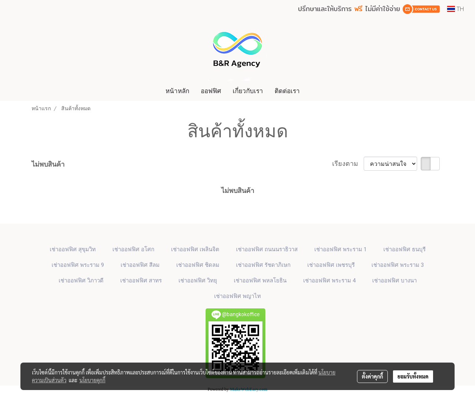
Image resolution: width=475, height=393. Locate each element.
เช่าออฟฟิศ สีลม (140, 265)
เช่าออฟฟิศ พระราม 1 (340, 249)
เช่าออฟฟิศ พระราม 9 (78, 265)
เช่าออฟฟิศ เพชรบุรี (331, 265)
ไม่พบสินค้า (48, 164)
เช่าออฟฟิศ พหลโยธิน (260, 280)
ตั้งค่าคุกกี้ (372, 376)
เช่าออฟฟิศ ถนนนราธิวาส (267, 249)
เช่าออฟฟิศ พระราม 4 (329, 280)
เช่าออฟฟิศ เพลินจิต (195, 249)
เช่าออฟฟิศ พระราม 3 (397, 265)
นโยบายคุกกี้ (92, 380)
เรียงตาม (348, 163)
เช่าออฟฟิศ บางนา (394, 280)
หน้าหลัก (177, 91)
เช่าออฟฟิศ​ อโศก (133, 249)
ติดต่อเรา (287, 91)
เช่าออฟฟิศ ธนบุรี (404, 249)
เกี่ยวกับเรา (248, 91)
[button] (312, 91)
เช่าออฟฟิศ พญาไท (237, 296)
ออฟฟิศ (211, 91)
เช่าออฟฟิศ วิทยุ (197, 280)
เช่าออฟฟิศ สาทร (141, 280)
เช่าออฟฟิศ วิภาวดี (81, 280)
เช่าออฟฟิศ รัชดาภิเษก (263, 265)
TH (455, 9)
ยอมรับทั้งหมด (413, 376)
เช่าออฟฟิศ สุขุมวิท (73, 249)
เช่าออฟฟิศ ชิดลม (197, 265)
